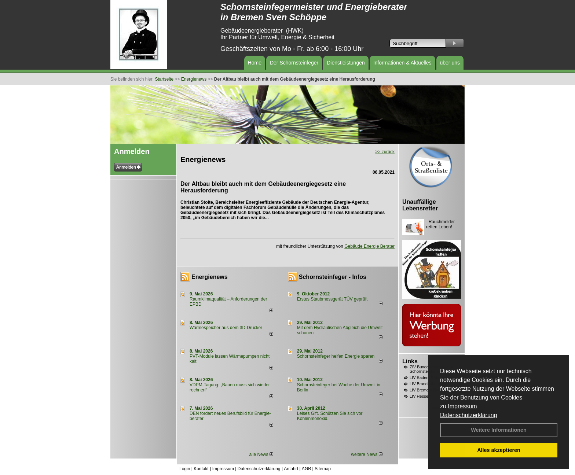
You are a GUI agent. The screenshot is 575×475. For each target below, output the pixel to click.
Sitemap (323, 468)
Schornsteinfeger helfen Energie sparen (335, 356)
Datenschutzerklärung (468, 415)
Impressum (462, 406)
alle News (261, 454)
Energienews (209, 277)
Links (410, 361)
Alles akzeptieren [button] (498, 450)
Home (254, 63)
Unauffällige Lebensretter (420, 205)
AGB (306, 468)
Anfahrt (291, 468)
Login (184, 468)
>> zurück (385, 151)
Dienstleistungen (346, 63)
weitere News (366, 454)
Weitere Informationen (499, 430)
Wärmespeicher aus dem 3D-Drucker (226, 327)
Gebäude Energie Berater (369, 246)
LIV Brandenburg (425, 384)
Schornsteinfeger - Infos (332, 277)
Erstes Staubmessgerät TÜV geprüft (332, 299)
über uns (450, 63)
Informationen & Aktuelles (402, 63)
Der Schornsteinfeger (294, 63)
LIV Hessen (420, 396)
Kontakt (201, 468)
